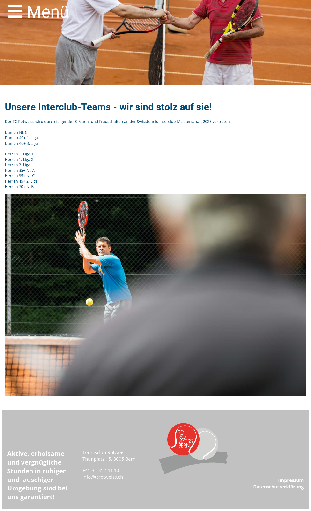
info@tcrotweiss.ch (102, 476)
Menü (38, 12)
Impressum (291, 480)
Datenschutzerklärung (278, 486)
